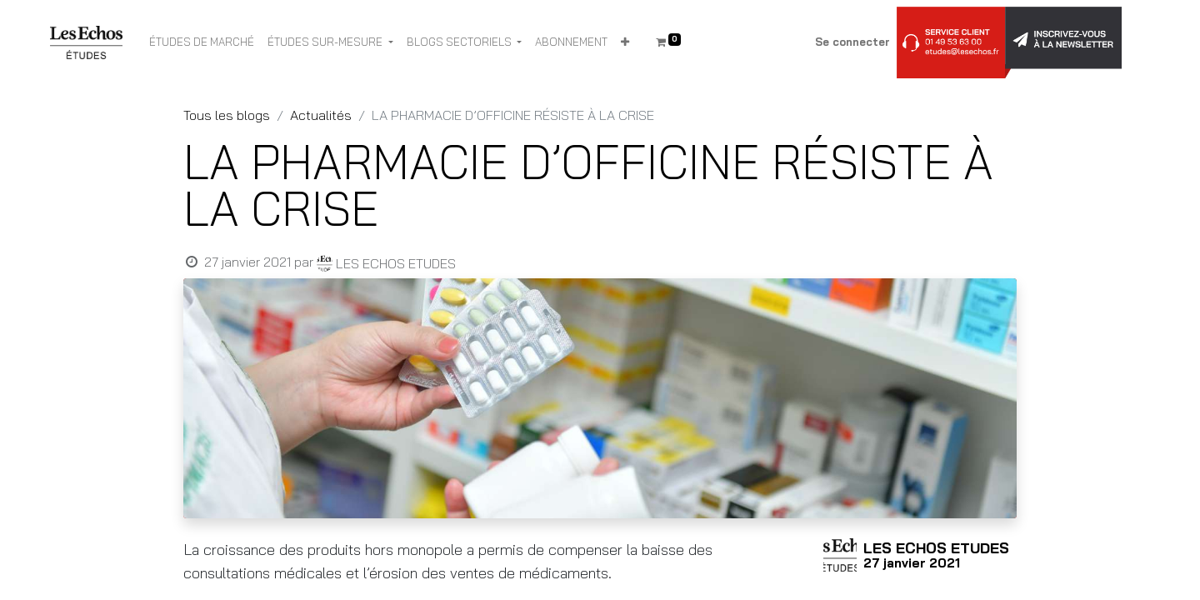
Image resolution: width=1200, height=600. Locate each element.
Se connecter (852, 41)
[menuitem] (201, 43)
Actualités (321, 115)
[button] (625, 43)
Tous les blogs (226, 115)
